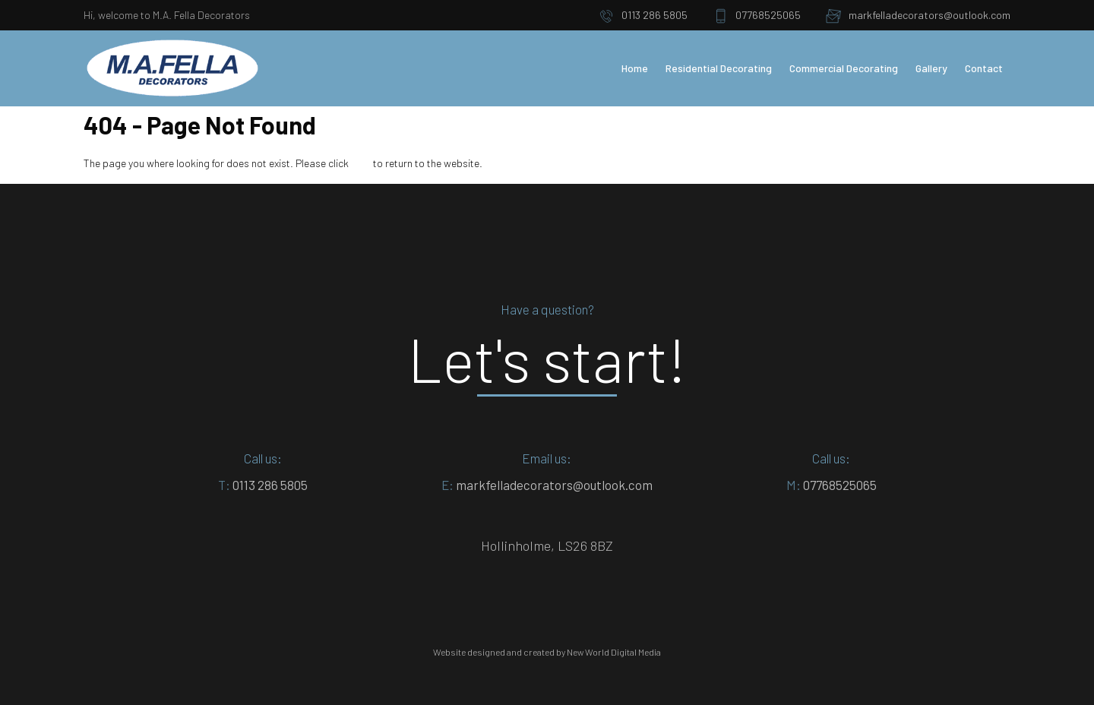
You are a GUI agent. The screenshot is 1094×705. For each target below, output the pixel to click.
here (361, 162)
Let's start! (547, 358)
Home (634, 68)
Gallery (931, 68)
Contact (984, 68)
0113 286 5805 (643, 16)
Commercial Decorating (843, 68)
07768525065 (757, 16)
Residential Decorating (719, 68)
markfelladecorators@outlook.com (918, 16)
